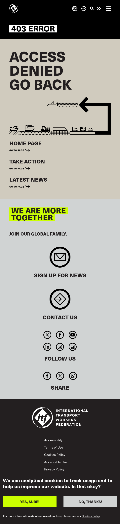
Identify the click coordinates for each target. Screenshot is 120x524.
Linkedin (47, 347)
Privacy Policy (54, 469)
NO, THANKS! (90, 502)
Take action (99, 8)
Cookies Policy (54, 454)
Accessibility (53, 440)
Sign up (60, 259)
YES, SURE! (29, 502)
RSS (72, 347)
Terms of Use (53, 447)
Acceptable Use (55, 461)
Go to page (16, 150)
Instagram (60, 347)
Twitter (47, 335)
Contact (60, 301)
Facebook (60, 335)
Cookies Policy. (91, 517)
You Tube (72, 335)
